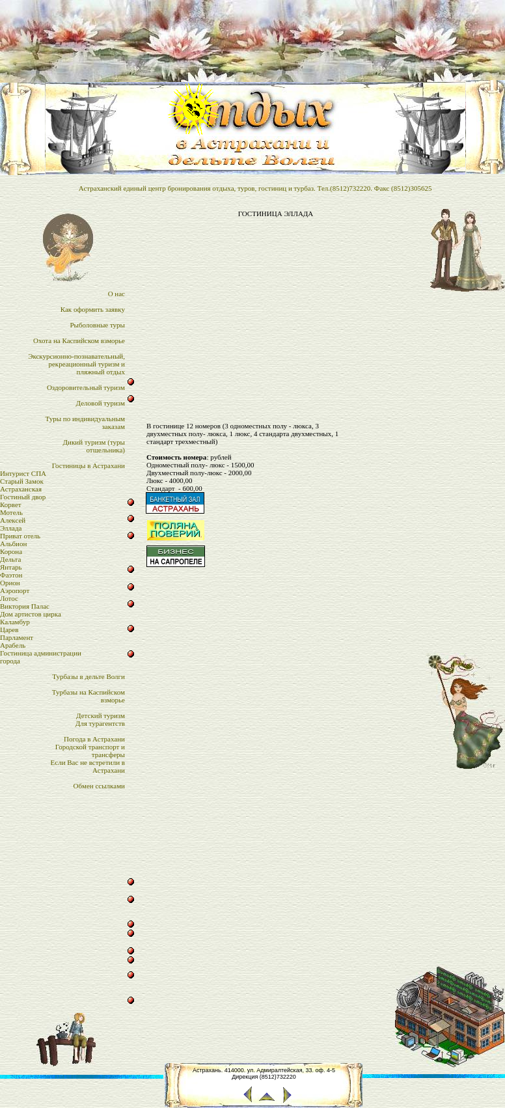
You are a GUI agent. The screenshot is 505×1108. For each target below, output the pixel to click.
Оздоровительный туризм (86, 387)
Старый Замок (22, 481)
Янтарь (11, 567)
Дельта (10, 559)
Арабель (12, 645)
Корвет (10, 504)
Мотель (11, 512)
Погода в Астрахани (94, 739)
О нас (116, 294)
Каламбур (15, 622)
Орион (10, 583)
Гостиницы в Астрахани (88, 465)
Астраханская (21, 489)
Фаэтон (11, 575)
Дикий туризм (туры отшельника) (94, 446)
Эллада (10, 528)
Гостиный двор (23, 497)
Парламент (16, 637)
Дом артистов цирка (30, 614)
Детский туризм (100, 715)
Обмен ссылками (99, 786)
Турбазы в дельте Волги (88, 676)
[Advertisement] (275, 312)
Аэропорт (14, 590)
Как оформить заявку (93, 309)
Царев (9, 629)
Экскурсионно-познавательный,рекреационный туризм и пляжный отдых (76, 364)
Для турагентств (100, 723)
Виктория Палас (24, 606)
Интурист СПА (23, 473)
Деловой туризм (100, 403)
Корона (11, 551)
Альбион (13, 543)
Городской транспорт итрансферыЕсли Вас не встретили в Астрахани (88, 758)
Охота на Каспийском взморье (79, 340)
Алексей (12, 520)
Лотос (9, 598)
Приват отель (20, 536)
